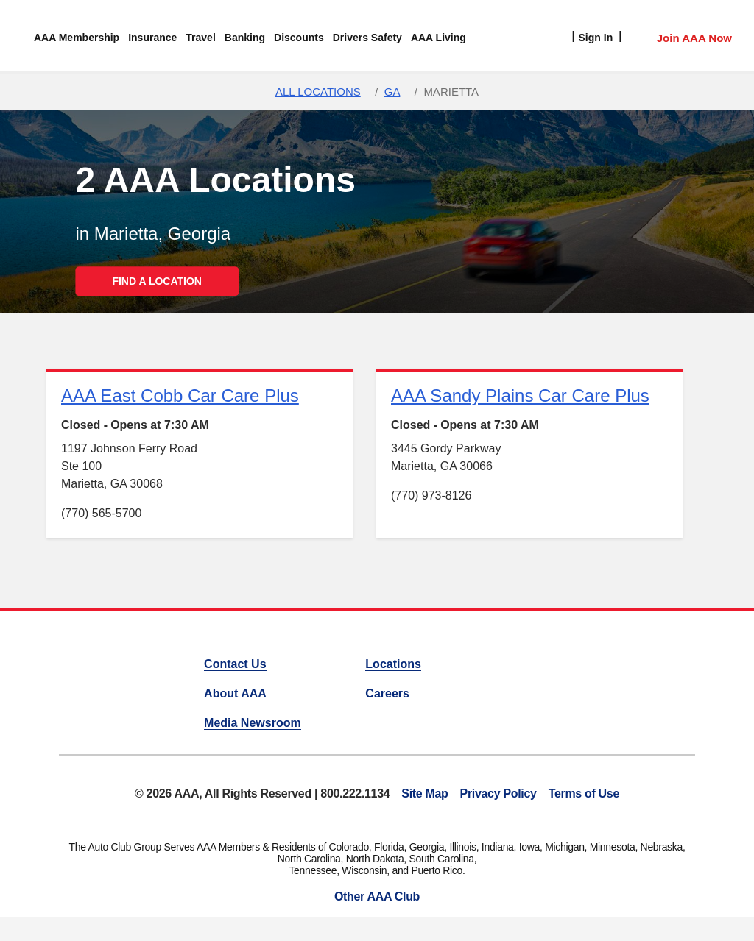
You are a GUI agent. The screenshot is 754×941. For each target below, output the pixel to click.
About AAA (235, 693)
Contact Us (235, 664)
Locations (393, 664)
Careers (387, 693)
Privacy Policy (498, 793)
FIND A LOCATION (157, 281)
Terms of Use (584, 793)
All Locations (318, 91)
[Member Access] (679, 36)
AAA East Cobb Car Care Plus (180, 395)
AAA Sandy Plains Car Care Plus (520, 395)
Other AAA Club (377, 896)
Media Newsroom (252, 723)
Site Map (424, 793)
